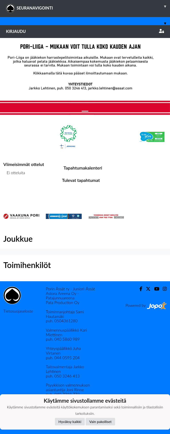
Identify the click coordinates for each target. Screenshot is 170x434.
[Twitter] (146, 289)
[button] (12, 77)
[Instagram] (163, 289)
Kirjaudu (85, 31)
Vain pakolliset (100, 421)
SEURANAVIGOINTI (88, 6)
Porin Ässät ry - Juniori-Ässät (70, 288)
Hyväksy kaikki (69, 421)
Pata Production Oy (62, 302)
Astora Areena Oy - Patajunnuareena (62, 295)
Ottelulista (14, 190)
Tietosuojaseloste (18, 311)
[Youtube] (155, 289)
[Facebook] (139, 289)
